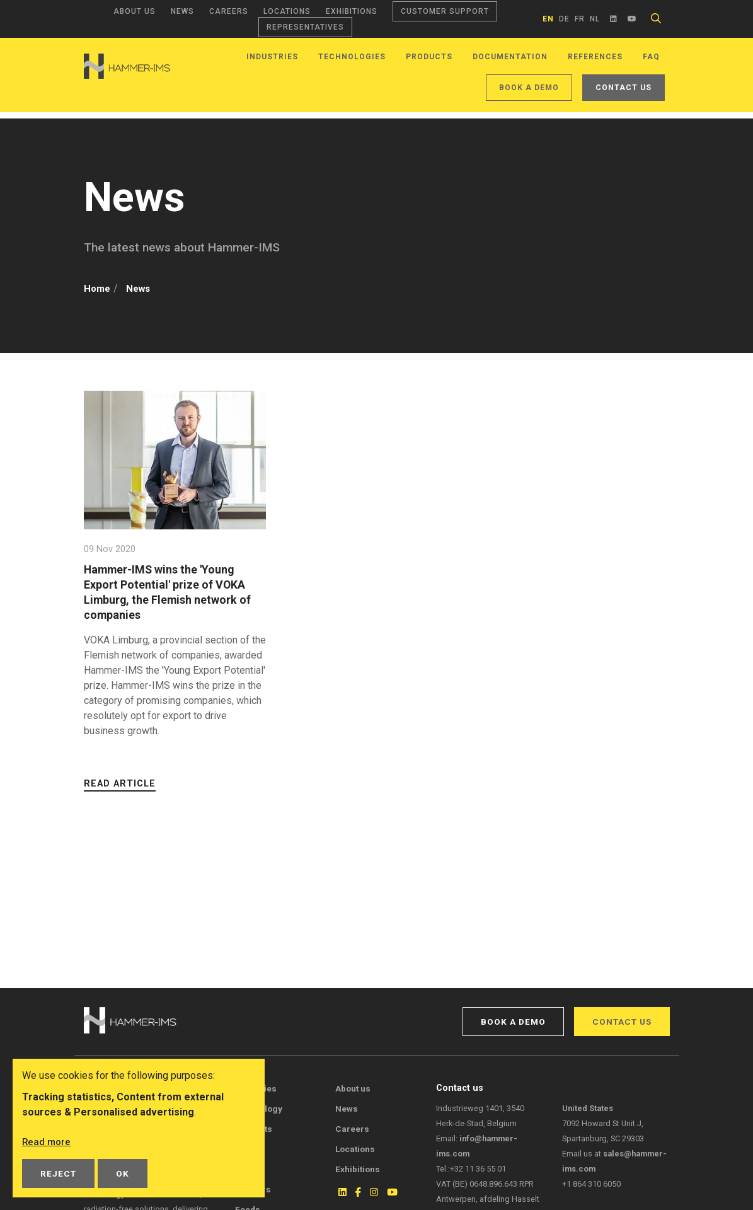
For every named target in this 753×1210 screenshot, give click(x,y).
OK (122, 1173)
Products (429, 56)
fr (580, 18)
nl (595, 18)
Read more (47, 1142)
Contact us (623, 87)
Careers (228, 11)
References (595, 56)
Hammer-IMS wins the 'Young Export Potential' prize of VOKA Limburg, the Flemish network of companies (174, 592)
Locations (287, 11)
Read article (120, 783)
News (182, 11)
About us (134, 11)
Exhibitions (351, 11)
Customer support (445, 11)
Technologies (352, 56)
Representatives (305, 27)
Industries (272, 56)
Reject (58, 1173)
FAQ (651, 56)
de (564, 18)
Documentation (510, 56)
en (548, 18)
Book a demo (529, 87)
